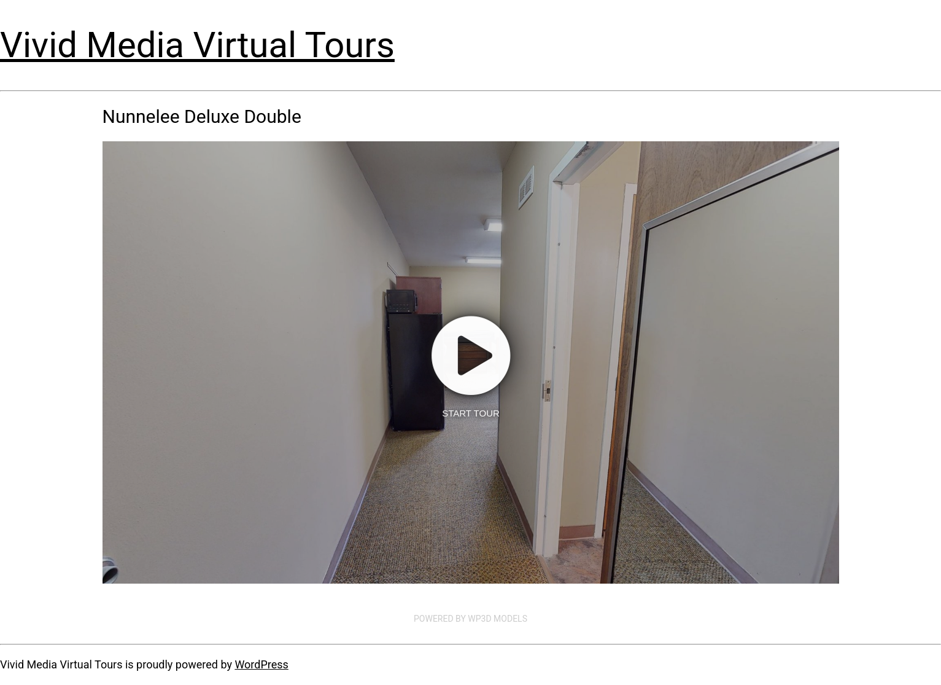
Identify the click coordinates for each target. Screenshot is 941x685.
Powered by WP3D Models (470, 619)
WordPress (261, 664)
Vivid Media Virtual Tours (197, 45)
